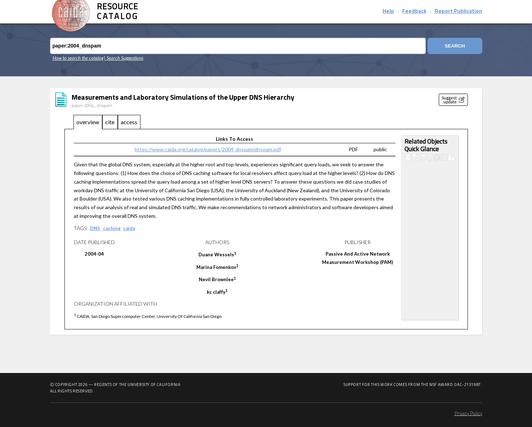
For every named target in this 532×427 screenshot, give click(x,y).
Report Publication (458, 11)
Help (388, 11)
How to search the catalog (78, 58)
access (129, 121)
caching (112, 228)
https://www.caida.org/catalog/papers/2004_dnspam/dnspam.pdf (208, 149)
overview (87, 121)
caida (129, 228)
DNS (95, 228)
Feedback (414, 11)
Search (454, 46)
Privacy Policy (468, 414)
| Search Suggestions (123, 58)
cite (110, 121)
